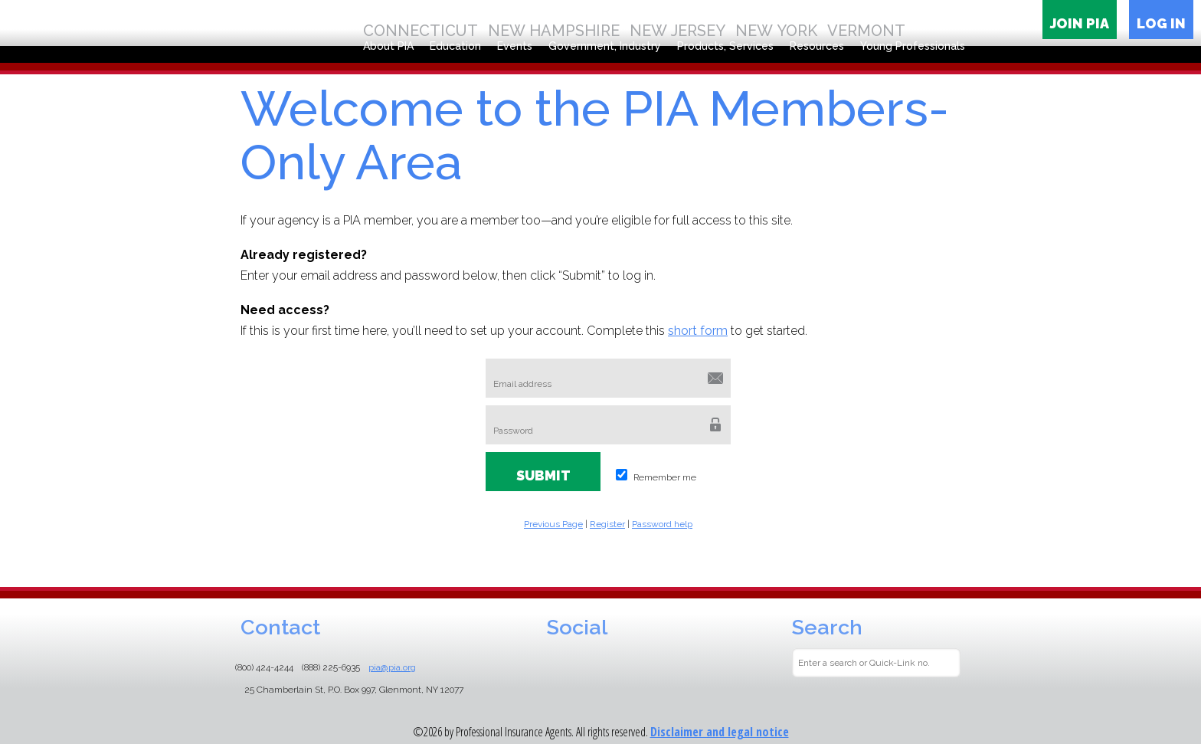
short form (698, 330)
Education (455, 46)
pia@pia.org (392, 667)
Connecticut (420, 30)
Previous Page (553, 524)
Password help (662, 524)
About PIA (388, 46)
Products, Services (725, 46)
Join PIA (1079, 23)
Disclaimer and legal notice (719, 731)
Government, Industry (604, 46)
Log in (1161, 23)
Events (514, 46)
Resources (817, 46)
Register (607, 524)
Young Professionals (912, 46)
